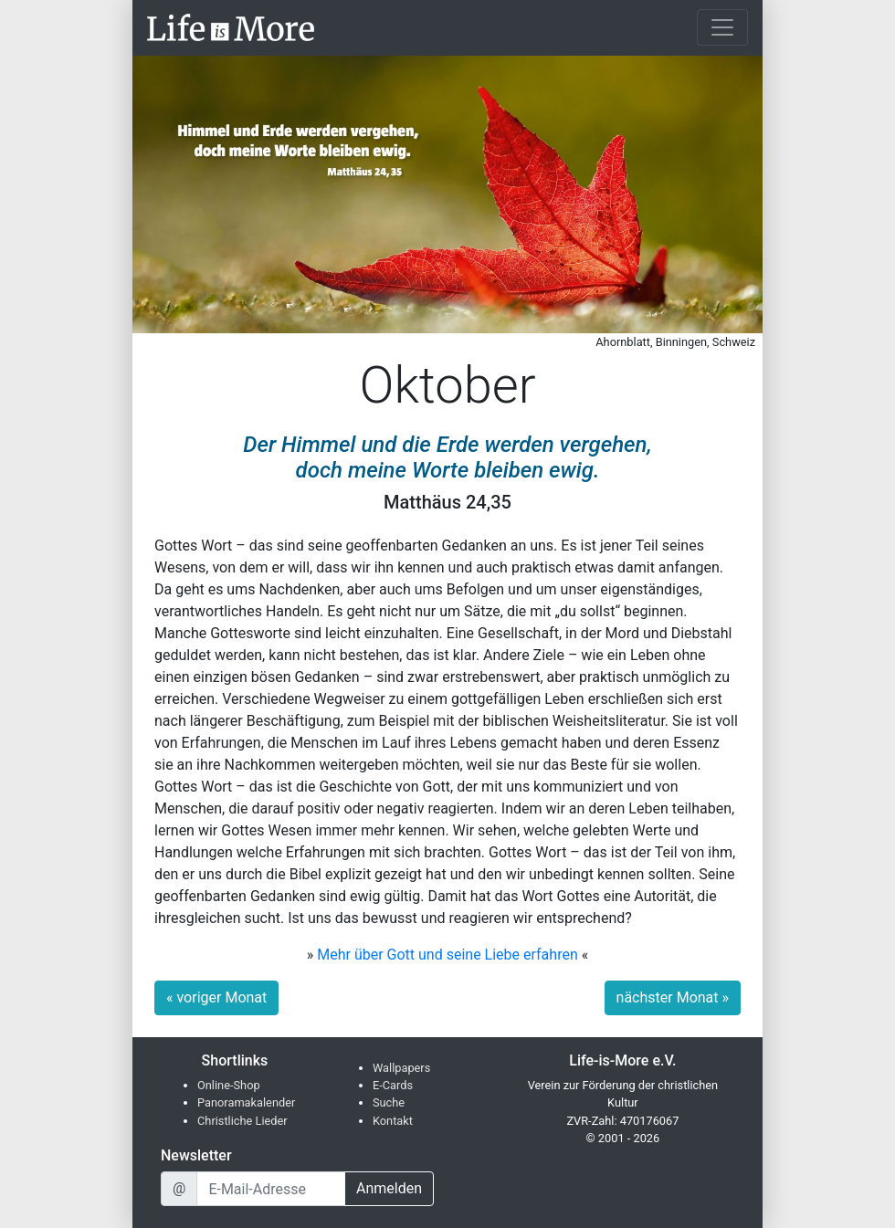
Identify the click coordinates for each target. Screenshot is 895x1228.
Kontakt (393, 1121)
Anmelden (389, 1188)
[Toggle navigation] (722, 27)
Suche (389, 1102)
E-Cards (393, 1085)
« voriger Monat (216, 997)
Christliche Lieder (242, 1121)
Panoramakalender (246, 1102)
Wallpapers (401, 1068)
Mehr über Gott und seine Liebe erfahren (447, 954)
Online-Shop (228, 1085)
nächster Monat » (672, 997)
